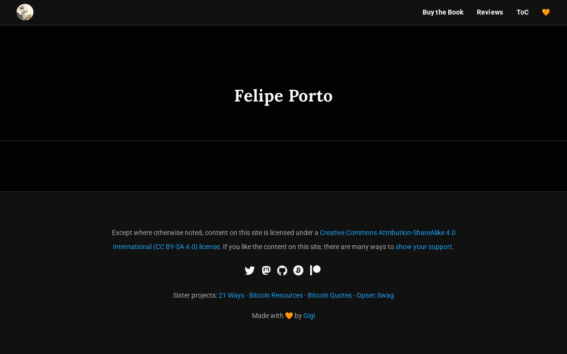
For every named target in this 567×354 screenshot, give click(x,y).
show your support (423, 247)
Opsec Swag (375, 295)
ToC (523, 12)
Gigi (309, 316)
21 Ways (231, 295)
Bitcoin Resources (276, 295)
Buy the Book (443, 12)
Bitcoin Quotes (330, 295)
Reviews (490, 12)
